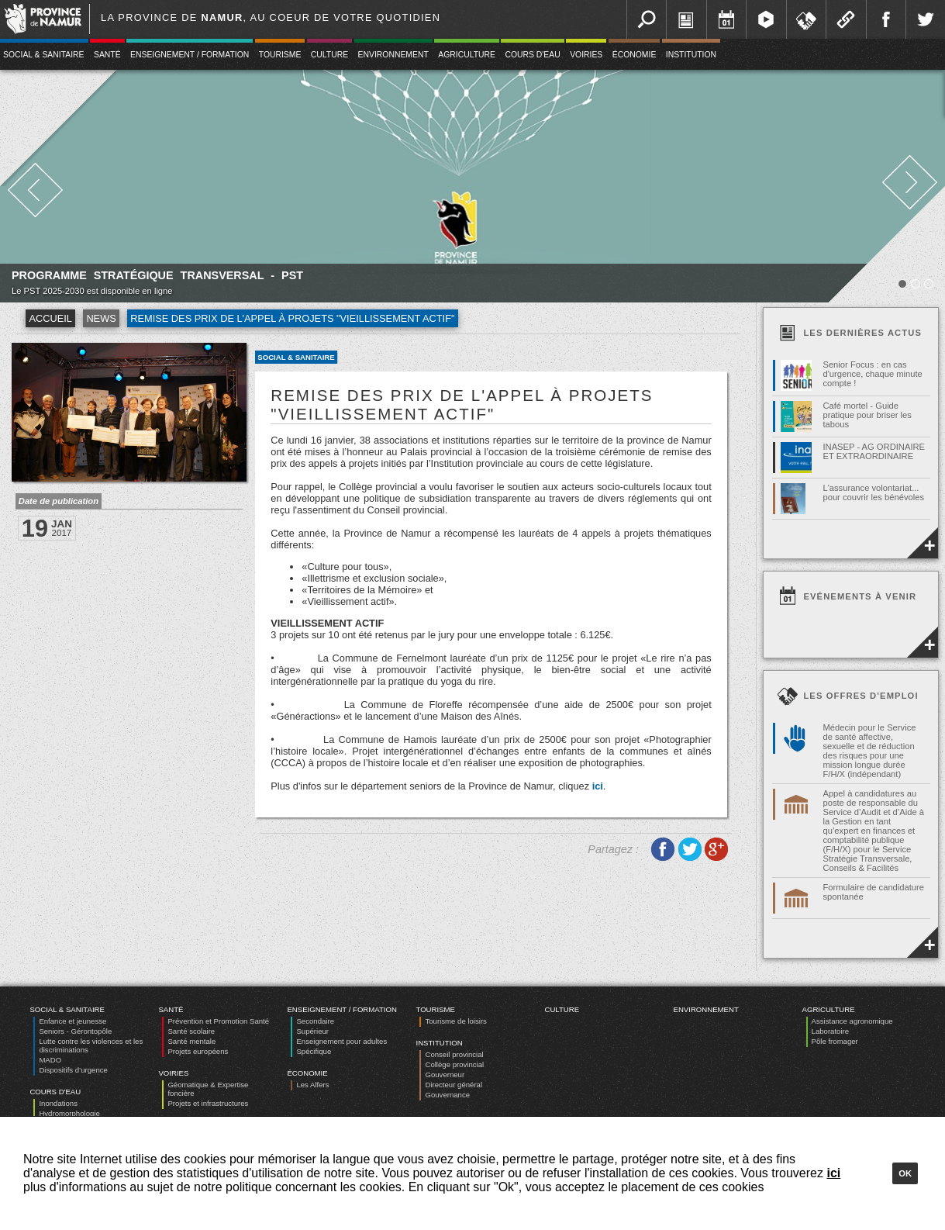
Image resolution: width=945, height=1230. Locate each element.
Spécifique (313, 1051)
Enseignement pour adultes (341, 1041)
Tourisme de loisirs (455, 1021)
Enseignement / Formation (189, 54)
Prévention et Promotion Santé (218, 1021)
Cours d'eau (532, 54)
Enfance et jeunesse (72, 1021)
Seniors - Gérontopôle (75, 1031)
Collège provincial (454, 1064)
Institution (691, 54)
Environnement (393, 54)
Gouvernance (447, 1094)
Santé (107, 54)
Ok (905, 1173)
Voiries (586, 54)
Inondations (58, 1103)
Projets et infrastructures (207, 1103)
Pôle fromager (835, 1041)
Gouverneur (444, 1074)
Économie (634, 54)
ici (597, 786)
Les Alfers (312, 1084)
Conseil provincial (454, 1054)
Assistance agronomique (852, 1021)
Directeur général (453, 1084)
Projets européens (197, 1051)
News (101, 318)
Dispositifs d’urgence (73, 1070)
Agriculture (466, 54)
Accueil (50, 318)
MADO (50, 1060)
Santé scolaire (191, 1031)
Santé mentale (191, 1041)
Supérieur (312, 1031)
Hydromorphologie (69, 1113)
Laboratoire (831, 1031)
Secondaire (315, 1021)
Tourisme (280, 54)
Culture (329, 54)
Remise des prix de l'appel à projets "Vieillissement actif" (292, 318)
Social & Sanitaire (295, 357)
